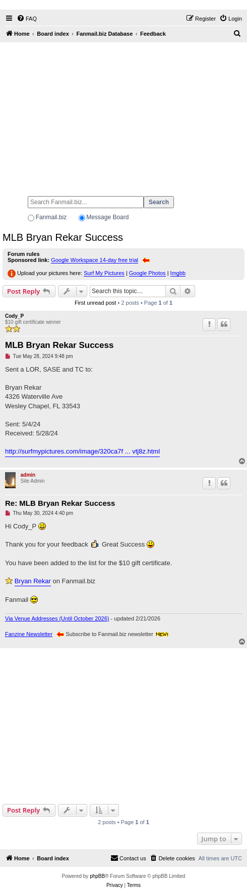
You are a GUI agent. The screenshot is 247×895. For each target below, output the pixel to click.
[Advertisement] (123, 114)
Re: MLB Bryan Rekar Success (60, 503)
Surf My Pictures (104, 273)
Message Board (107, 217)
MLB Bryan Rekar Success (63, 237)
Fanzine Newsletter (28, 634)
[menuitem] (27, 19)
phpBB (97, 876)
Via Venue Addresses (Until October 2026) (57, 618)
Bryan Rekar (33, 581)
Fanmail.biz (51, 217)
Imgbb (178, 273)
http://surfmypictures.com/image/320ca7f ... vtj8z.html (82, 451)
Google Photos (147, 273)
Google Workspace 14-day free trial (94, 260)
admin (28, 475)
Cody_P (14, 316)
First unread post (95, 303)
